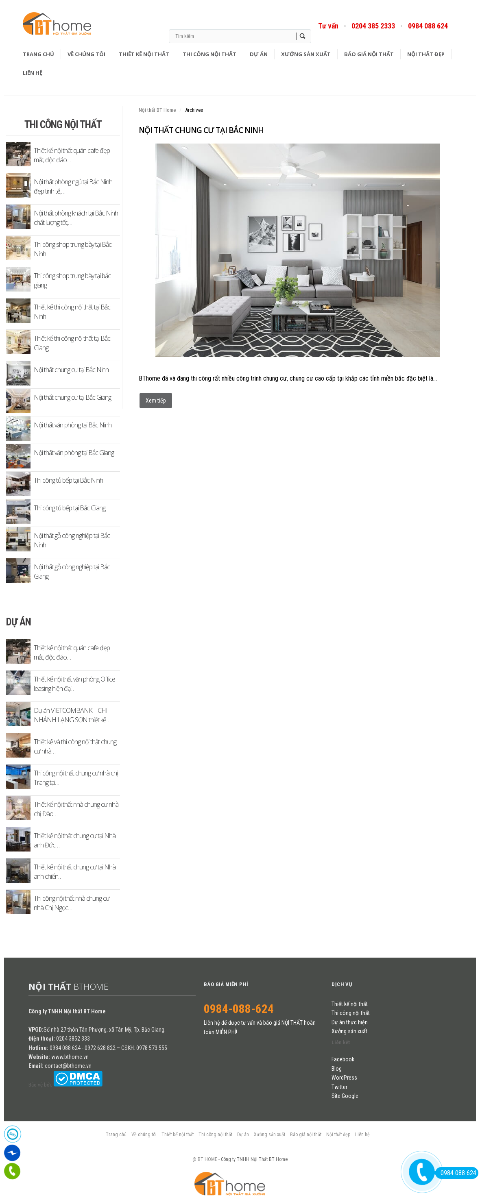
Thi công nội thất (209, 54)
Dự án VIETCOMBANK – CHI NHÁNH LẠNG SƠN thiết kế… (72, 715)
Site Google (345, 1096)
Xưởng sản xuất (306, 54)
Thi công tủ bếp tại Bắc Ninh (68, 480)
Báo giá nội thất (369, 54)
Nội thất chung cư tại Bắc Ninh (201, 130)
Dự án (259, 54)
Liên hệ (32, 72)
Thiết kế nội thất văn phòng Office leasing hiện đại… (74, 684)
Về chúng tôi (86, 54)
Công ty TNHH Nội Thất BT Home (254, 1159)
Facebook (343, 1059)
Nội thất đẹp (426, 54)
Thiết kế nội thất (144, 54)
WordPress (344, 1077)
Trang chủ (38, 54)
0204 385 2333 (373, 26)
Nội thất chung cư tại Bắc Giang (72, 397)
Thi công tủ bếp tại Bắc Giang (69, 507)
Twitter (339, 1087)
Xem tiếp (156, 400)
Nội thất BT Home (157, 110)
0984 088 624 (428, 26)
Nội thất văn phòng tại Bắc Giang (74, 452)
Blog (68, 26)
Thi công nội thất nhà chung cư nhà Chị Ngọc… (71, 903)
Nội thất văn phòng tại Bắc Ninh (72, 424)
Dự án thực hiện (350, 1022)
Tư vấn (328, 26)
